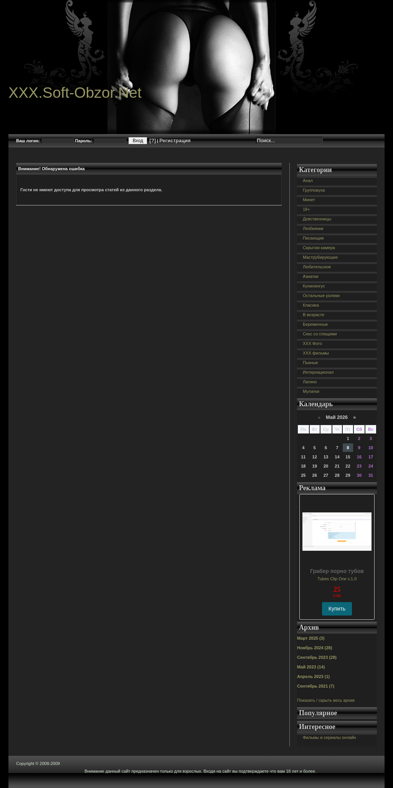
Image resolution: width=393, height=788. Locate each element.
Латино (310, 381)
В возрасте (313, 314)
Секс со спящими (320, 334)
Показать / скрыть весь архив (326, 700)
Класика (311, 305)
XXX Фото (312, 343)
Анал (308, 180)
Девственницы (317, 219)
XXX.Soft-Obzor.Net (75, 92)
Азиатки (310, 276)
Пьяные (310, 362)
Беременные (315, 324)
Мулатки (311, 391)
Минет (309, 199)
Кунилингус (314, 286)
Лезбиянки (313, 228)
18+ (306, 209)
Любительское (317, 266)
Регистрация (174, 140)
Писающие (313, 238)
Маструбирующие (320, 257)
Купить (337, 609)
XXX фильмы (316, 353)
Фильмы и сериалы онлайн (329, 737)
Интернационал (318, 372)
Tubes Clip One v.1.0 (337, 578)
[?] (152, 140)
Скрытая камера (319, 247)
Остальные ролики (321, 295)
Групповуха (314, 190)
